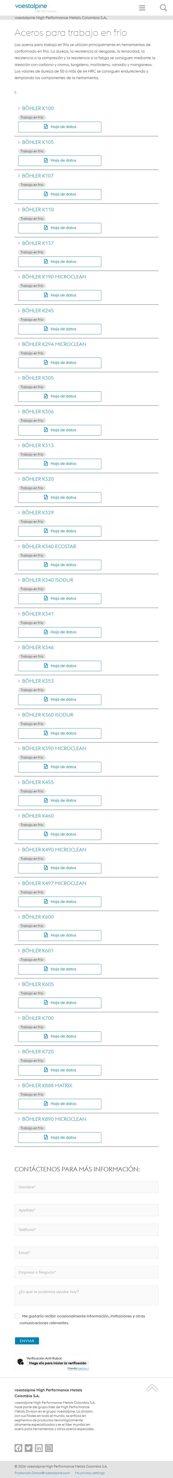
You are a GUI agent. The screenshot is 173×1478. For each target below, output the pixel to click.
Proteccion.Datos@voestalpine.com (42, 1473)
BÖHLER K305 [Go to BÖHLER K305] (38, 378)
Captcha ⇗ (78, 1368)
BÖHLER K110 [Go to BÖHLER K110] (38, 209)
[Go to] (18, 1448)
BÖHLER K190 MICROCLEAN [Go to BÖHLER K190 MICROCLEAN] (54, 277)
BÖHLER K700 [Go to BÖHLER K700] (38, 1018)
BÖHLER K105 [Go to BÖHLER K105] (38, 142)
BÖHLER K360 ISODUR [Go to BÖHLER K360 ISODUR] (47, 715)
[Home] (36, 7)
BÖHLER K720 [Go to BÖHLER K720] (38, 1051)
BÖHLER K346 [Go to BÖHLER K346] (38, 647)
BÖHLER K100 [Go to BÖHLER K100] (38, 108)
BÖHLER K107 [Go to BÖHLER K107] (38, 176)
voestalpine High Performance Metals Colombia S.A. (61, 17)
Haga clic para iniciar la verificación (57, 1363)
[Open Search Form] (164, 5)
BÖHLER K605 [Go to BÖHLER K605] (38, 984)
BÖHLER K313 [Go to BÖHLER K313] (38, 445)
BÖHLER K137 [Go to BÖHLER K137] (38, 243)
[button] (59, 127)
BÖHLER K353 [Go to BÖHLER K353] (38, 681)
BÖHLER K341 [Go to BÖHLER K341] (38, 614)
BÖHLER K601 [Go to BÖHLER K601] (38, 950)
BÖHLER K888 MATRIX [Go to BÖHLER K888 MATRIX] (47, 1085)
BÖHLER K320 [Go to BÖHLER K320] (38, 479)
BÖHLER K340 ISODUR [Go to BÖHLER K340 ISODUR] (47, 580)
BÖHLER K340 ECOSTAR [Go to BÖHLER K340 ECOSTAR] (49, 546)
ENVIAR (27, 1340)
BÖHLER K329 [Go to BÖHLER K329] (38, 512)
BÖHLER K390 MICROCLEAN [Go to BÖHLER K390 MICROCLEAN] (54, 748)
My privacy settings (90, 1473)
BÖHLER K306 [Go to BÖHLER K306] (38, 411)
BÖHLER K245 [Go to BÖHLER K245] (38, 310)
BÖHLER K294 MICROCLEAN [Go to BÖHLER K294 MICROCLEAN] (54, 344)
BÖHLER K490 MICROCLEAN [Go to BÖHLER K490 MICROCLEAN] (54, 849)
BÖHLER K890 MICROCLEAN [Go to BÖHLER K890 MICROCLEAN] (54, 1119)
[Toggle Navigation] (142, 8)
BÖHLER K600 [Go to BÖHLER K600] (38, 917)
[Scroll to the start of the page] (152, 1387)
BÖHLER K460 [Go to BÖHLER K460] (38, 816)
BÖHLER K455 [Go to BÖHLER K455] (38, 782)
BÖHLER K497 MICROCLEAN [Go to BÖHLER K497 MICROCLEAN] (54, 883)
